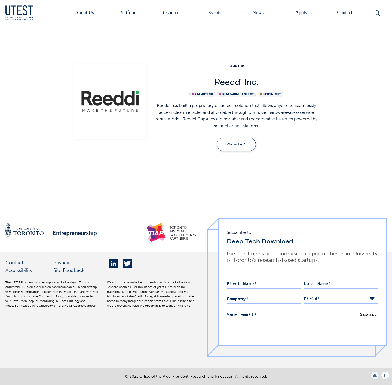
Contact (344, 12)
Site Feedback (68, 270)
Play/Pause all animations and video (385, 375)
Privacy (61, 262)
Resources (171, 12)
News (258, 12)
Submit (368, 314)
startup (236, 66)
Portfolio (128, 12)
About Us (84, 12)
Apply (301, 12)
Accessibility (18, 270)
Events (214, 12)
